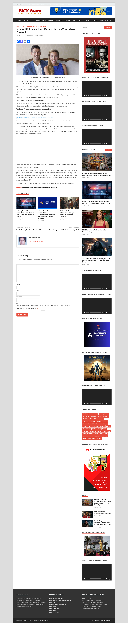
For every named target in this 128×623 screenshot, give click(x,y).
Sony (84, 433)
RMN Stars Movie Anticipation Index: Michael (102, 512)
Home (19, 20)
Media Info (42, 4)
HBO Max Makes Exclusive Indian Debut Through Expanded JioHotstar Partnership (68, 213)
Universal (85, 436)
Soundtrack (90, 433)
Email (18, 290)
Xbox (84, 438)
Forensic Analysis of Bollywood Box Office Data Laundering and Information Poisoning (96, 174)
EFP (106, 421)
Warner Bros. (104, 436)
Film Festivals (41, 20)
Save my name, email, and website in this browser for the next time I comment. (43, 305)
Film (89, 423)
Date (23, 187)
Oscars (104, 428)
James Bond (95, 426)
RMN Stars (30, 35)
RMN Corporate (54, 608)
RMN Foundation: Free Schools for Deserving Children (35, 118)
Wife (51, 187)
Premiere (85, 431)
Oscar (99, 428)
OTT (74, 20)
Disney (93, 421)
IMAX (84, 426)
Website (19, 297)
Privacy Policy (69, 4)
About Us (28, 4)
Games (95, 20)
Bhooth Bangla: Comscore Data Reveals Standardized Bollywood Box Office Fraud (102, 522)
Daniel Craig (86, 421)
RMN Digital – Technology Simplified (60, 600)
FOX (93, 423)
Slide (41, 26)
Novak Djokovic (40, 187)
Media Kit (62, 4)
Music (88, 20)
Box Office (85, 419)
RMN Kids (52, 602)
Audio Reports (104, 20)
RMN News (52, 610)
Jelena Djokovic (30, 187)
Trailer (101, 433)
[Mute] (106, 96)
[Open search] (110, 20)
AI (83, 416)
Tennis (47, 187)
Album (87, 416)
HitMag (109, 620)
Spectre (96, 433)
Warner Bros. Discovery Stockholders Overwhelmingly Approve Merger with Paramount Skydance (46, 214)
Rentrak (92, 431)
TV (32, 20)
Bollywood (105, 416)
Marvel (108, 426)
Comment (20, 263)
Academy (85, 414)
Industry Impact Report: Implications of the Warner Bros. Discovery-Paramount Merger (25, 213)
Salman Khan (98, 431)
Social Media (107, 431)
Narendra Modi (87, 428)
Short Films (36, 26)
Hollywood (104, 423)
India (89, 426)
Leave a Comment (39, 35)
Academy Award (94, 414)
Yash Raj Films (91, 438)
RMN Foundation (54, 612)
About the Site (35, 4)
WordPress (102, 620)
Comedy (101, 419)
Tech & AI (67, 20)
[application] (97, 89)
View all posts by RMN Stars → (37, 241)
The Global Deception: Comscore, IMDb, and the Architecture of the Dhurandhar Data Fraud (96, 260)
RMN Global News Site (56, 598)
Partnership (55, 4)
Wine (55, 187)
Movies (26, 20)
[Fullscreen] (109, 96)
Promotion (29, 26)
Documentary (99, 421)
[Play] (84, 96)
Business (59, 20)
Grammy (98, 423)
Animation (93, 416)
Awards (50, 20)
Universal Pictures (94, 436)
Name (18, 284)
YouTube (99, 438)
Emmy (84, 423)
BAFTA (99, 416)
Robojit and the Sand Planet (57, 604)
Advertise (49, 4)
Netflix (94, 428)
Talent (81, 20)
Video (44, 26)
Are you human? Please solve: (30, 309)
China (95, 419)
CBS (91, 419)
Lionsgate (102, 426)
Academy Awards (103, 414)
